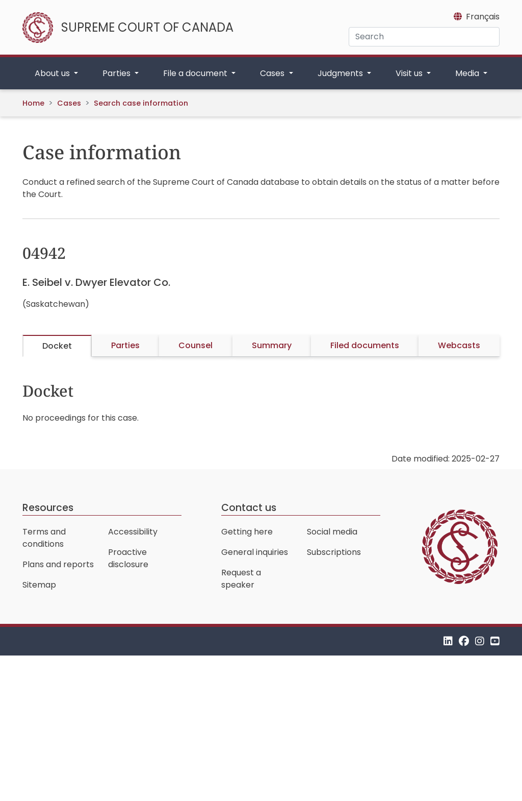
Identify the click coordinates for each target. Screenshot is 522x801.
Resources (47, 508)
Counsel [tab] (195, 345)
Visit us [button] (410, 73)
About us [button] (53, 73)
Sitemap (39, 585)
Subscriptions (334, 552)
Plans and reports (58, 564)
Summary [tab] (272, 345)
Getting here (247, 532)
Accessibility (133, 532)
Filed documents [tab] (364, 345)
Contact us (248, 508)
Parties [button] (117, 73)
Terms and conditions (44, 538)
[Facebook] (464, 641)
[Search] (424, 36)
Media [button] (468, 73)
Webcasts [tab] (459, 345)
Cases (69, 103)
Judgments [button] (341, 73)
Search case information (141, 103)
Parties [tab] (125, 345)
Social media (332, 532)
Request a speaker (241, 579)
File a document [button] (196, 73)
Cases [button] (273, 73)
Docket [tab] (57, 346)
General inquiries (254, 552)
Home (33, 103)
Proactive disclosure (128, 558)
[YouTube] (495, 641)
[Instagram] (479, 641)
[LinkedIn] (448, 641)
